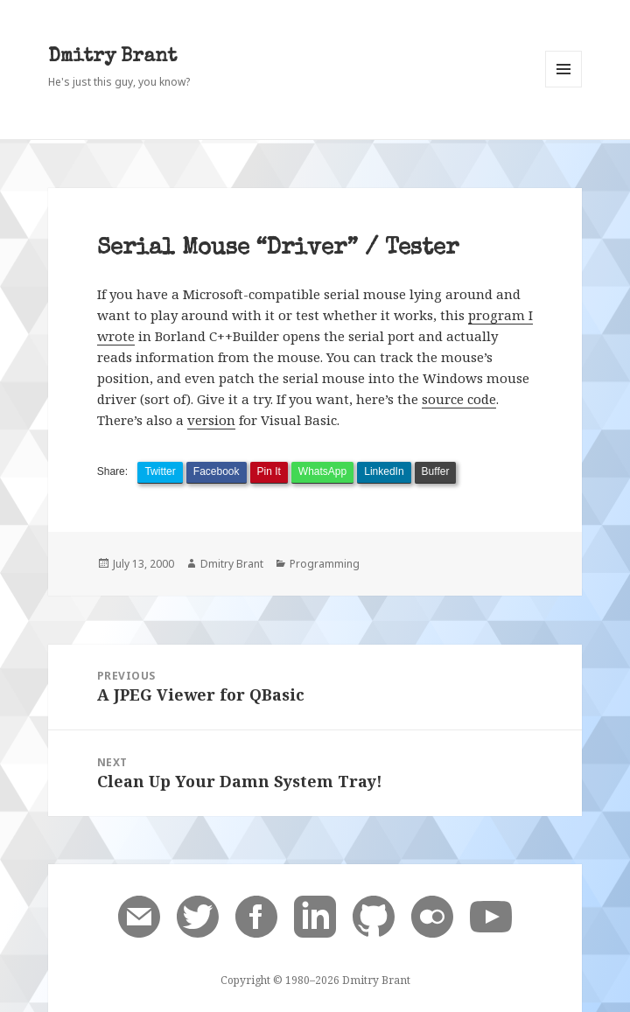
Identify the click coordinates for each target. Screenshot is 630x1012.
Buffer (436, 471)
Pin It (269, 471)
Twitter (159, 471)
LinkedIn (383, 471)
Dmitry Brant (112, 57)
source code (459, 399)
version (211, 420)
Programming (325, 563)
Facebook (216, 471)
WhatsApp (322, 471)
